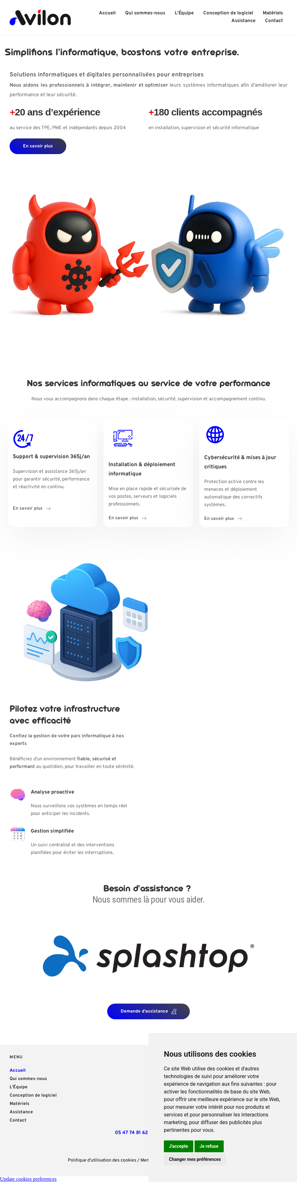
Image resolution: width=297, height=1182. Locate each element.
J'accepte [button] (178, 1146)
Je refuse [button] (209, 1146)
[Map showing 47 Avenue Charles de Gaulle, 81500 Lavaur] (131, 1088)
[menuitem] (107, 13)
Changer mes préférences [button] (195, 1159)
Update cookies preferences (28, 1179)
